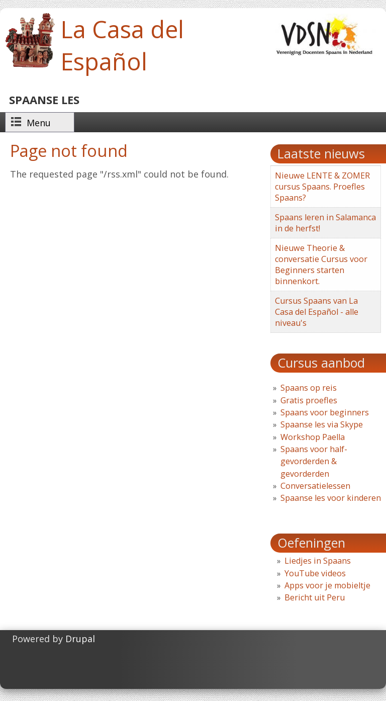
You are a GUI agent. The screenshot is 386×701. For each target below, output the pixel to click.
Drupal (80, 639)
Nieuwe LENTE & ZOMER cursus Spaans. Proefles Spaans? (322, 186)
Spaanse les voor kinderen (330, 497)
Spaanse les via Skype (321, 424)
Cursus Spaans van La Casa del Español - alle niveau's (316, 311)
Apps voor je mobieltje (327, 585)
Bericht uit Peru (314, 597)
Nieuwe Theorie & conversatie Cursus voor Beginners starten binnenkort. (321, 264)
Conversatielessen (315, 485)
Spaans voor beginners (324, 412)
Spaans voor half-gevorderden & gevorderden (313, 461)
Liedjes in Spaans (317, 560)
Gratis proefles (308, 400)
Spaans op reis (308, 387)
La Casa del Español (122, 45)
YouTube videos (315, 573)
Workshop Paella (312, 437)
